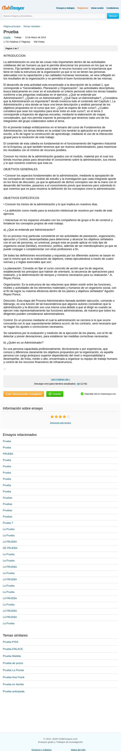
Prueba (7, 441)
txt (78, 383)
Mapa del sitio (78, 749)
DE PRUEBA (10, 548)
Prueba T (8, 523)
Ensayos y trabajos (65, 8)
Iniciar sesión (97, 8)
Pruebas (7, 497)
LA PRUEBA (10, 541)
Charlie (6, 37)
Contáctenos (112, 8)
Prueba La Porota (13, 670)
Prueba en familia (13, 684)
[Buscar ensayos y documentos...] (54, 16)
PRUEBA (8, 454)
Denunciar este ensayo (60, 423)
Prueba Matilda (12, 656)
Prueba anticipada (13, 691)
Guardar (55, 393)
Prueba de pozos (13, 663)
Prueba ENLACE (13, 649)
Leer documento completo (24, 394)
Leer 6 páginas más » (60, 379)
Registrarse (82, 8)
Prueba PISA (10, 641)
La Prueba (8, 529)
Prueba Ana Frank (13, 677)
